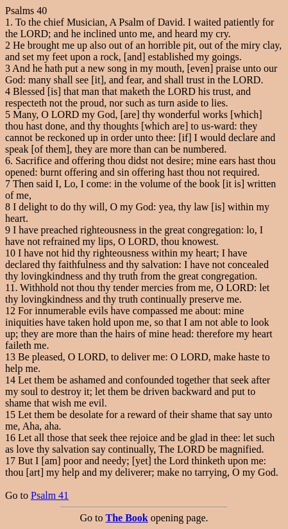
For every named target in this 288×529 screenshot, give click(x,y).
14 (10, 379)
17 (10, 460)
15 (10, 414)
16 (10, 437)
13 (10, 356)
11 (10, 287)
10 (10, 253)
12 (10, 310)
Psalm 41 (50, 495)
